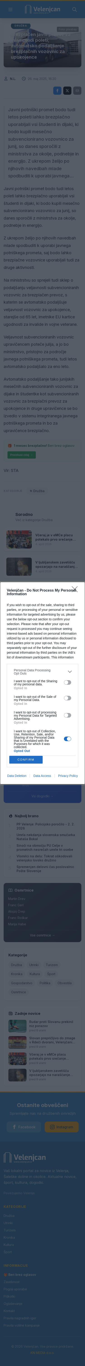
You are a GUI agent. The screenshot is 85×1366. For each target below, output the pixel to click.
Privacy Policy (68, 776)
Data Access (42, 776)
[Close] (76, 590)
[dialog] (42, 683)
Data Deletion (17, 776)
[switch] (67, 682)
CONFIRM (25, 759)
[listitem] (42, 672)
